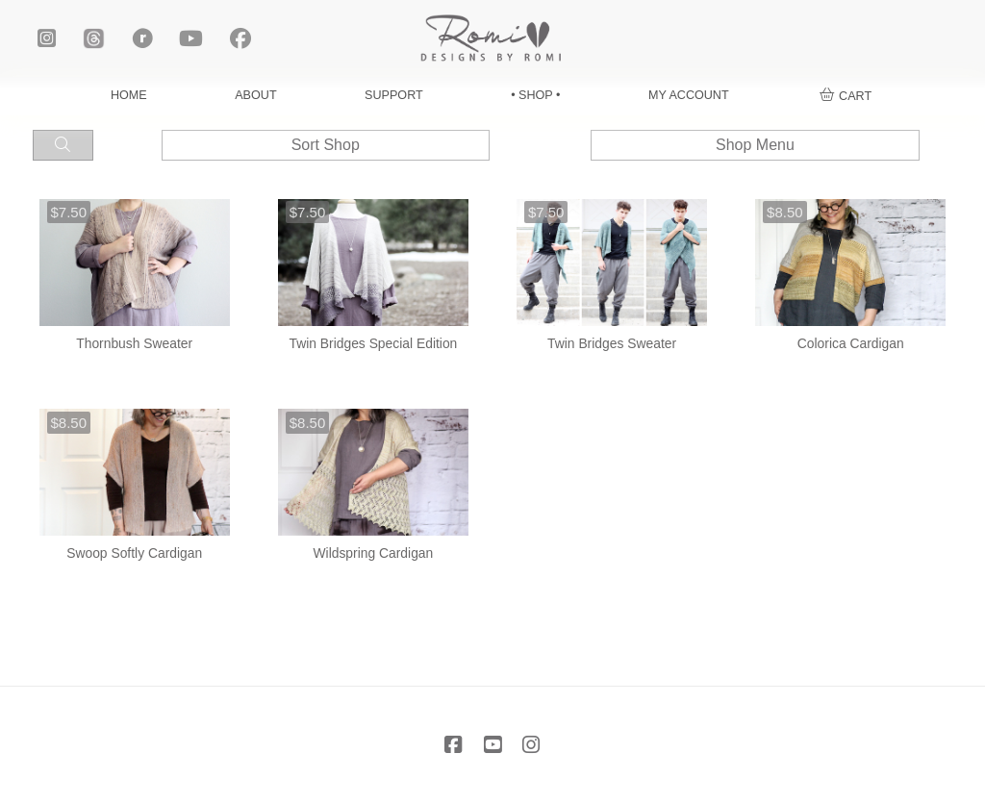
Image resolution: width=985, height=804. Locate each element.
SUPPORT (394, 95)
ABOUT (255, 95)
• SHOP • (535, 95)
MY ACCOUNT (688, 95)
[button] (846, 96)
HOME (129, 95)
